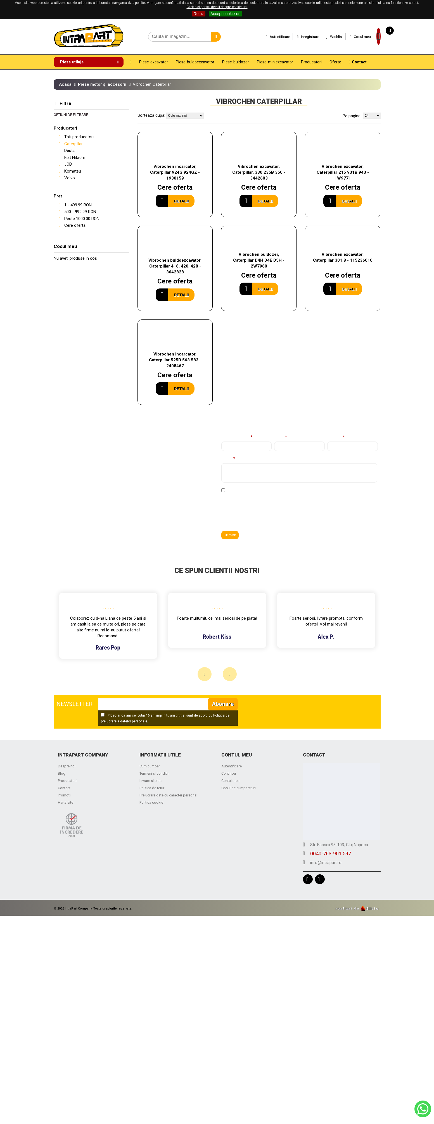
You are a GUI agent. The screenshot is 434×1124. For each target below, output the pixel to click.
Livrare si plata (151, 781)
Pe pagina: (352, 115)
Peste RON (81, 218)
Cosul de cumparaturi (238, 788)
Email (279, 437)
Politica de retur (151, 788)
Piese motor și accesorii (102, 84)
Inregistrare (295, 37)
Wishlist (321, 37)
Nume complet (235, 437)
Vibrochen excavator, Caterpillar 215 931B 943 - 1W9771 (343, 172)
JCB (68, 164)
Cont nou (228, 773)
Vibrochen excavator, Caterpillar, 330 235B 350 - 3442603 (258, 172)
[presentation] (263, 515)
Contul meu (230, 781)
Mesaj (227, 459)
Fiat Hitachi (74, 157)
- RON (78, 204)
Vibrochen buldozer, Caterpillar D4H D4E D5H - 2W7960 (258, 260)
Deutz (69, 150)
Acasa (65, 84)
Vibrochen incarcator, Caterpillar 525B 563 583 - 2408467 (175, 360)
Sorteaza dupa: (151, 115)
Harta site (65, 803)
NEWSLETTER (74, 704)
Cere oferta (75, 225)
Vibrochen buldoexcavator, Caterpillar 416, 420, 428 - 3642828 (174, 266)
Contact (64, 788)
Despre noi (66, 766)
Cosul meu (347, 37)
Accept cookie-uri (225, 13)
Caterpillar (73, 143)
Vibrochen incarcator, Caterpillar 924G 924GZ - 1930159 (175, 172)
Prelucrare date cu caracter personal (168, 795)
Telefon (335, 437)
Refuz (199, 13)
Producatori (67, 781)
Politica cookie (151, 803)
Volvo (69, 177)
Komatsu (72, 171)
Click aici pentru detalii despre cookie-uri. (216, 7)
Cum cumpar (149, 766)
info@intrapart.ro (79, 510)
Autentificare (265, 37)
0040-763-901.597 (81, 501)
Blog (61, 773)
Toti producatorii (79, 136)
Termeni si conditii (154, 773)
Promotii (64, 795)
